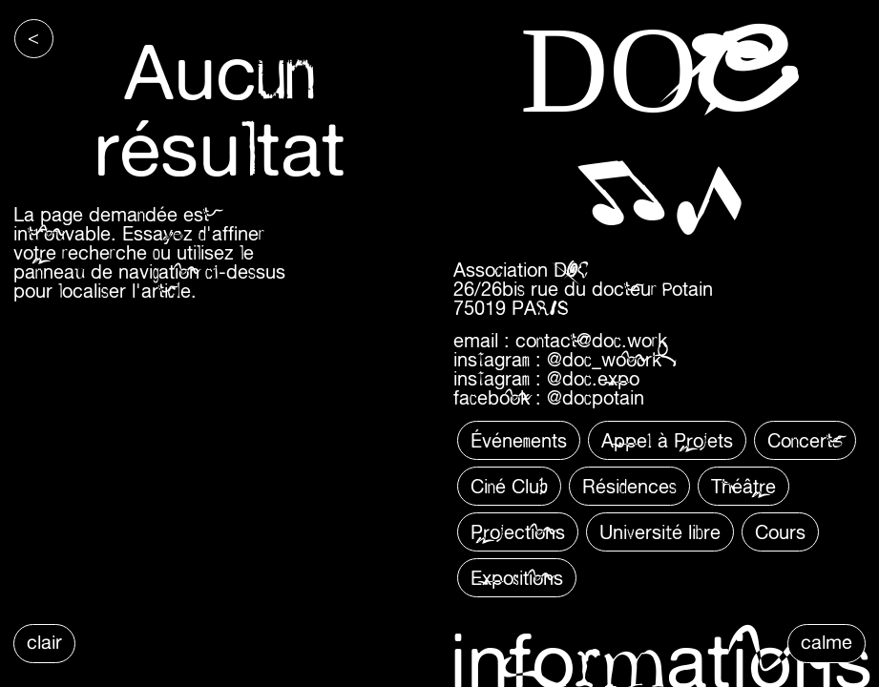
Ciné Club (509, 486)
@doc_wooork (604, 359)
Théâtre (743, 486)
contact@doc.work (591, 340)
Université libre (660, 532)
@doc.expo (593, 378)
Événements (519, 440)
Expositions (517, 578)
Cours (780, 532)
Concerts (805, 440)
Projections (518, 532)
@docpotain (595, 397)
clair (44, 642)
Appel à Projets (667, 440)
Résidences (629, 486)
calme (826, 642)
